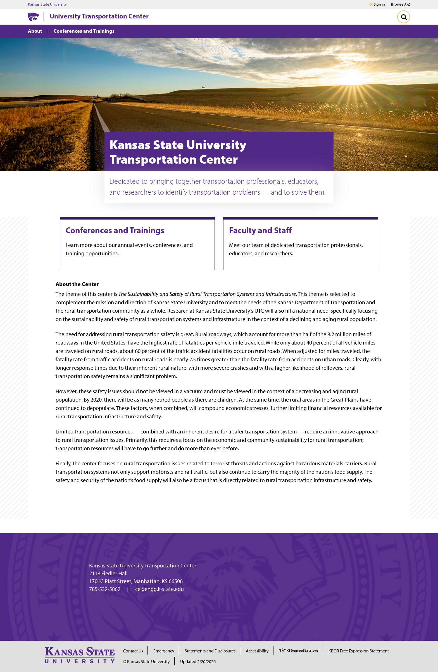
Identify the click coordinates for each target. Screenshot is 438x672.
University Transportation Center (99, 16)
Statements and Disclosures (210, 651)
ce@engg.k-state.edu (159, 589)
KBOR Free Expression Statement (358, 651)
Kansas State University (47, 4)
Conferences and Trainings (115, 230)
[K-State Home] (33, 17)
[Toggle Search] (403, 16)
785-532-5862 (104, 589)
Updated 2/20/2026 (198, 661)
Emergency (163, 651)
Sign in (379, 4)
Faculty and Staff (260, 230)
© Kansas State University (146, 661)
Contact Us (133, 651)
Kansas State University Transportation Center (142, 565)
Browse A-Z (400, 4)
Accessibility (257, 651)
